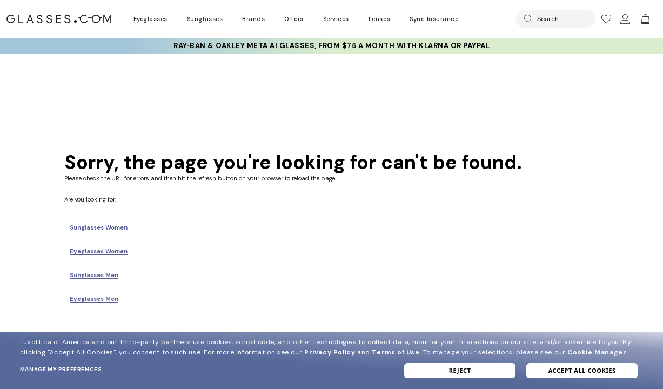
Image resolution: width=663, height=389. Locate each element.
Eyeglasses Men (94, 299)
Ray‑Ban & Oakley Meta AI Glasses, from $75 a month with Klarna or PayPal (331, 45)
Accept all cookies (582, 370)
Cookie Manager (596, 352)
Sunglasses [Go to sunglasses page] (205, 19)
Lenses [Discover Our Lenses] (379, 19)
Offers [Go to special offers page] (293, 19)
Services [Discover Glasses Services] (336, 19)
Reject (460, 370)
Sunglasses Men (94, 275)
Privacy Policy (329, 352)
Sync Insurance (434, 19)
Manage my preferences (61, 369)
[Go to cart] (644, 19)
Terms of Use (395, 352)
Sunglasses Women (99, 227)
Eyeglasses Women (99, 251)
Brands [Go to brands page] (253, 19)
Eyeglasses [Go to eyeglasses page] (150, 19)
